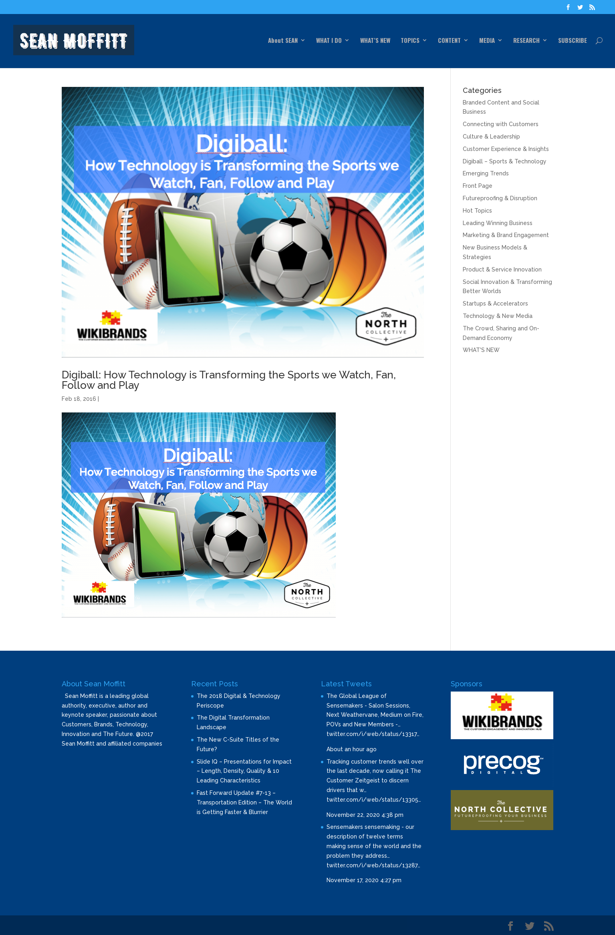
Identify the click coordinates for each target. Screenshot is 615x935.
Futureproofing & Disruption (500, 198)
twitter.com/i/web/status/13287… (373, 865)
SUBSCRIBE (572, 40)
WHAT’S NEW (375, 40)
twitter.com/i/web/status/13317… (373, 734)
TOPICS (410, 40)
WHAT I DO (329, 40)
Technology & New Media (497, 316)
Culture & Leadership (491, 136)
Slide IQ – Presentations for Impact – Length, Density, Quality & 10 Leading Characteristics (244, 771)
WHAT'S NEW (481, 350)
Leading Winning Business (497, 223)
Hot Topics (477, 210)
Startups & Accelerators (495, 303)
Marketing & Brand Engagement (506, 235)
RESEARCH (526, 40)
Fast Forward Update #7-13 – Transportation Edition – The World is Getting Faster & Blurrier (244, 802)
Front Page (477, 186)
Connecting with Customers (500, 124)
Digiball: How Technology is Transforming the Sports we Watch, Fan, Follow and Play (229, 380)
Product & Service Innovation (502, 269)
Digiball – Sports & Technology (504, 161)
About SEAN (283, 40)
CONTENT (449, 40)
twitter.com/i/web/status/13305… (374, 799)
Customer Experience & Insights (506, 149)
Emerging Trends (486, 173)
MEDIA (487, 40)
